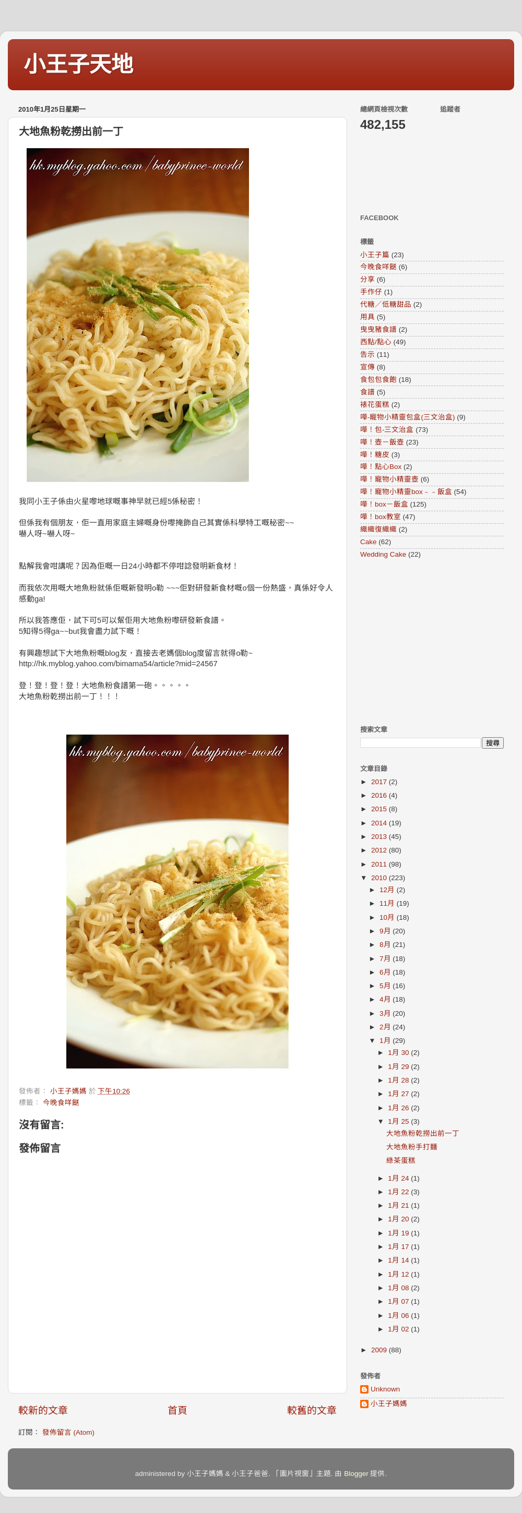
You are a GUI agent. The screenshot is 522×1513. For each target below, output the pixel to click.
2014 (380, 823)
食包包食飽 (378, 379)
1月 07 (399, 1301)
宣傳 (367, 367)
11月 (388, 903)
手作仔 (371, 292)
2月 (386, 1027)
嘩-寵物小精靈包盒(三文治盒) (407, 417)
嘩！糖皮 (374, 455)
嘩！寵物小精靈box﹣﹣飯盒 (406, 492)
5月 (386, 986)
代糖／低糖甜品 (385, 304)
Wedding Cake (383, 554)
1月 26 (399, 1108)
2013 (380, 836)
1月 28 (399, 1080)
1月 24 (399, 1178)
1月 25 (399, 1121)
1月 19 (399, 1233)
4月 (386, 999)
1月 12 (399, 1274)
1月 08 (399, 1288)
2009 (380, 1350)
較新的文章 (43, 1410)
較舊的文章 (312, 1410)
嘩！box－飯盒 (384, 504)
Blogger (356, 1474)
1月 (386, 1040)
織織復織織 (378, 529)
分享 (367, 279)
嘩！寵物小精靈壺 (389, 479)
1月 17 (399, 1247)
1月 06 (399, 1315)
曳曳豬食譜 (378, 329)
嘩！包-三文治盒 (387, 430)
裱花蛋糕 (374, 405)
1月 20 (399, 1219)
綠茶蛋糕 (401, 1160)
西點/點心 (376, 342)
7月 (386, 959)
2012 (380, 850)
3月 (386, 1013)
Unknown (385, 1389)
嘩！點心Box (380, 467)
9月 (386, 931)
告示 (367, 354)
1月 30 (399, 1052)
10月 (388, 917)
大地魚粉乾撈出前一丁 (422, 1133)
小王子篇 (374, 255)
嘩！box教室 (380, 517)
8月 (386, 944)
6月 (386, 972)
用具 (367, 317)
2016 (380, 795)
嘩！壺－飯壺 (382, 442)
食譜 (367, 392)
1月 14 (399, 1260)
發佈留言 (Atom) (68, 1432)
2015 (380, 809)
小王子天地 (78, 64)
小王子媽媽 (389, 1404)
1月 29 (399, 1067)
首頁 (177, 1410)
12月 (388, 890)
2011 (380, 864)
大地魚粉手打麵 (411, 1147)
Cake (368, 542)
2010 (380, 878)
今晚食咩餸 (61, 1103)
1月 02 (399, 1329)
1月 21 (399, 1205)
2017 (380, 782)
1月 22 (399, 1192)
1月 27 (399, 1094)
